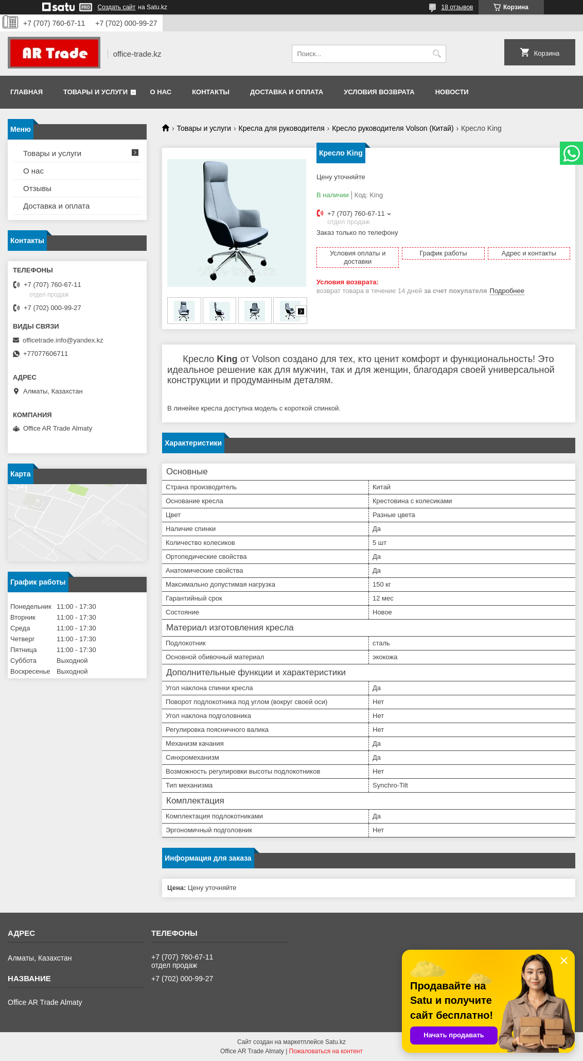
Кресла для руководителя (282, 128)
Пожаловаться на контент (326, 1051)
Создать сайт (117, 7)
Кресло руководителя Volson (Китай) (392, 128)
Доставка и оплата (286, 92)
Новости (452, 92)
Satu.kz (335, 1042)
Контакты (210, 92)
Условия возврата (379, 92)
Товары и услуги (95, 92)
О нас (161, 92)
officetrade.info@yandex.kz (63, 340)
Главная (26, 92)
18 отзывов (457, 7)
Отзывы (37, 188)
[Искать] (437, 54)
